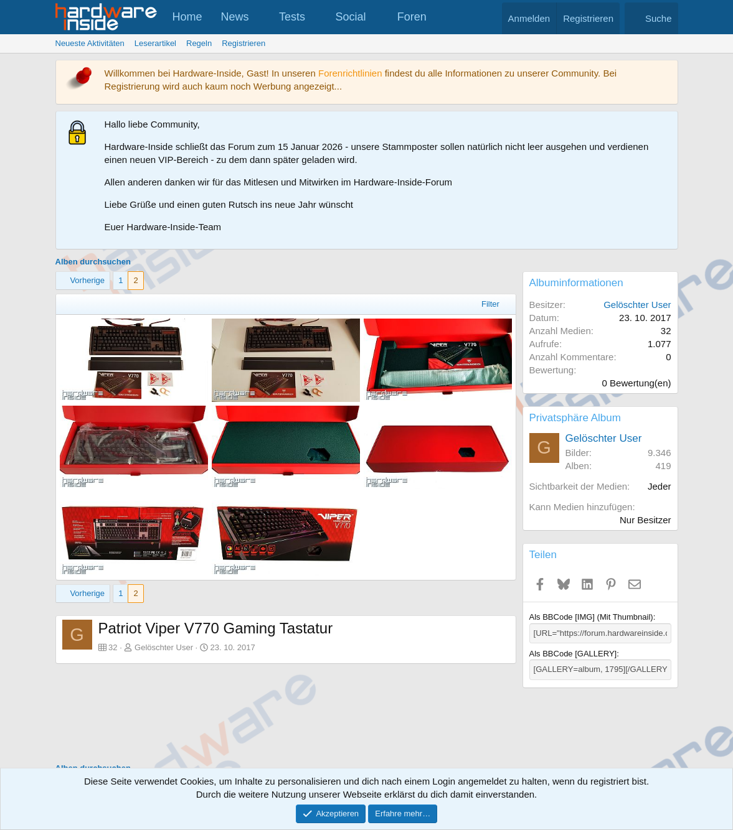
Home (187, 17)
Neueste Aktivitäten (90, 43)
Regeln (199, 43)
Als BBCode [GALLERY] (573, 653)
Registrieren (243, 43)
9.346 (659, 452)
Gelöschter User (164, 647)
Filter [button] (490, 304)
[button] (260, 17)
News (235, 17)
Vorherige (87, 280)
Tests (292, 17)
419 (663, 465)
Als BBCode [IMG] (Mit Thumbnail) (591, 617)
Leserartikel (155, 43)
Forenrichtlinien (350, 73)
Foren (412, 17)
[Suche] (651, 18)
